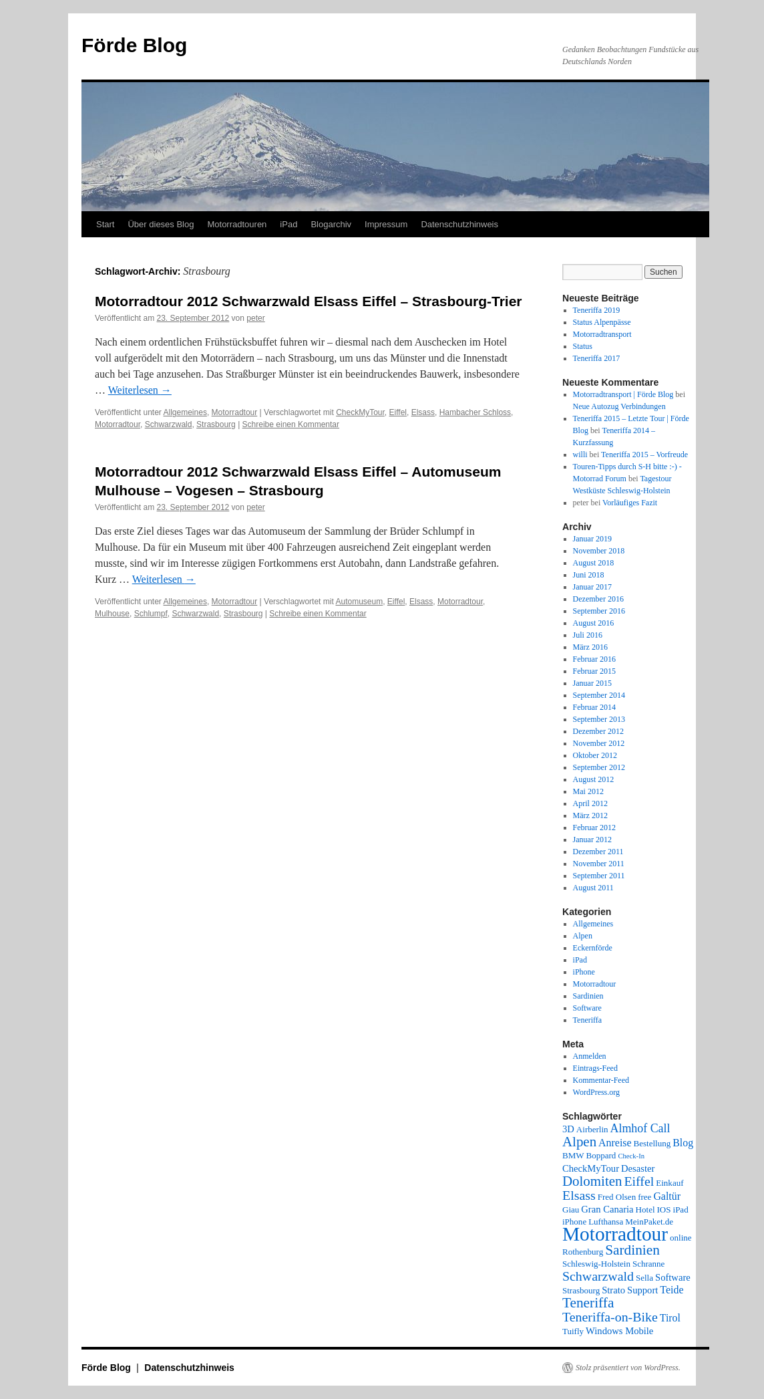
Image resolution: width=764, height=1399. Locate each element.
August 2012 (593, 779)
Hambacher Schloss (475, 412)
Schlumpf (151, 613)
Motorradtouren (236, 224)
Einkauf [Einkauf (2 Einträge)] (669, 1183)
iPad (288, 224)
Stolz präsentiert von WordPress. (628, 1367)
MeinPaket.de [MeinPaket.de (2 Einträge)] (649, 1222)
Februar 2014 (594, 707)
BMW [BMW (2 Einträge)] (573, 1155)
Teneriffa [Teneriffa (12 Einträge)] (588, 1303)
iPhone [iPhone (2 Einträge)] (574, 1222)
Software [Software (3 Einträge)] (673, 1277)
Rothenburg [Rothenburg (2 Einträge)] (582, 1252)
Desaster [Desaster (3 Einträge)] (637, 1168)
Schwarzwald (168, 424)
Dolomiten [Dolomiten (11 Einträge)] (592, 1181)
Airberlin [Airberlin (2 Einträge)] (592, 1129)
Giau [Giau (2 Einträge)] (570, 1209)
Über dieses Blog (161, 224)
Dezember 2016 (598, 599)
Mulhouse (112, 613)
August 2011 (593, 887)
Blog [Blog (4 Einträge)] (683, 1142)
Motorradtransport (602, 334)
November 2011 (598, 863)
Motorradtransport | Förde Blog (623, 394)
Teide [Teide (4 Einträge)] (671, 1289)
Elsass (423, 412)
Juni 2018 (588, 575)
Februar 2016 (594, 659)
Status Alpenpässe (602, 322)
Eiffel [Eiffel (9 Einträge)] (639, 1181)
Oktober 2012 (595, 755)
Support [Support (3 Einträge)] (642, 1290)
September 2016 (599, 611)
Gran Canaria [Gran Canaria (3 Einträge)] (607, 1209)
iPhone (584, 972)
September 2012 (599, 767)
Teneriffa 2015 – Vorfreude (644, 454)
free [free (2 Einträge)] (644, 1197)
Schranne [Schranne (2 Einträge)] (648, 1264)
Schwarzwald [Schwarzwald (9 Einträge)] (598, 1276)
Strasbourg (216, 424)
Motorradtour (235, 412)
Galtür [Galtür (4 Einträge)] (667, 1196)
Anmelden (589, 1056)
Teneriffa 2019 (596, 310)
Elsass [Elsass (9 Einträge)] (579, 1195)
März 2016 (590, 647)
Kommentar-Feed (601, 1080)
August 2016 (593, 623)
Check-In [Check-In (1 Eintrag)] (631, 1156)
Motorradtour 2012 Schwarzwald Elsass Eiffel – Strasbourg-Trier (308, 301)
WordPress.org (596, 1092)
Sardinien (588, 996)
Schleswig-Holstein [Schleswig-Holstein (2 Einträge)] (596, 1264)
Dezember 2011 (598, 851)
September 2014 (599, 695)
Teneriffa (587, 1020)
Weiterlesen (140, 390)
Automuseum (359, 601)
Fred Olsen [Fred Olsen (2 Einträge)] (617, 1197)
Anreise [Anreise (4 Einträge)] (614, 1142)
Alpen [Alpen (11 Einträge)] (579, 1142)
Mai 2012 (588, 791)
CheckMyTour (360, 412)
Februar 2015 (594, 671)
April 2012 (590, 803)
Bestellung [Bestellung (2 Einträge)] (652, 1143)
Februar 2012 (594, 827)
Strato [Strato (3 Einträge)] (613, 1290)
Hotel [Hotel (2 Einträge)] (645, 1209)
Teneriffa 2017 (596, 358)
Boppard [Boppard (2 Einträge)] (601, 1155)
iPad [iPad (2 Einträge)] (681, 1209)
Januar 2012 (592, 839)
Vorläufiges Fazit (629, 502)
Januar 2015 (592, 683)
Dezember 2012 (598, 731)
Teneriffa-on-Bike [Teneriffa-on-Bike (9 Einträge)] (610, 1316)
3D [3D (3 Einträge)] (568, 1129)
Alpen (582, 935)
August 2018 (593, 562)
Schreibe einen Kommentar (290, 424)
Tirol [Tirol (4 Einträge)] (670, 1317)
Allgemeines (185, 412)
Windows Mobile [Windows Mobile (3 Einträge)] (619, 1330)
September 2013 (599, 719)
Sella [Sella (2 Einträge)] (644, 1278)
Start (105, 224)
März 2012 (590, 815)
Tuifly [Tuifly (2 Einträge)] (573, 1331)
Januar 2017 (592, 587)
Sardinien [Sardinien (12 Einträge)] (632, 1250)
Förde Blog (134, 45)
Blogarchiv (331, 224)
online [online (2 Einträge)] (681, 1238)
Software (587, 1008)
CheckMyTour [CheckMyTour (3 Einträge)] (590, 1168)
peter (255, 318)
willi (580, 454)
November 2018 (599, 550)
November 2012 (599, 743)
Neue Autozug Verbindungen (619, 406)
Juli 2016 (587, 635)
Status (582, 346)
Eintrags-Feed (595, 1068)
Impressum (386, 224)
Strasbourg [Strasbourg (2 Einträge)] (581, 1290)
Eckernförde (592, 947)
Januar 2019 (592, 538)
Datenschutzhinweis (459, 224)
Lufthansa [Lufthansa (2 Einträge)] (605, 1222)
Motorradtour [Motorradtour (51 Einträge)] (615, 1234)
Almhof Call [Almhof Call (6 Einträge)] (640, 1128)
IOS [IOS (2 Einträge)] (664, 1209)
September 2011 (599, 875)
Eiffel (398, 412)
